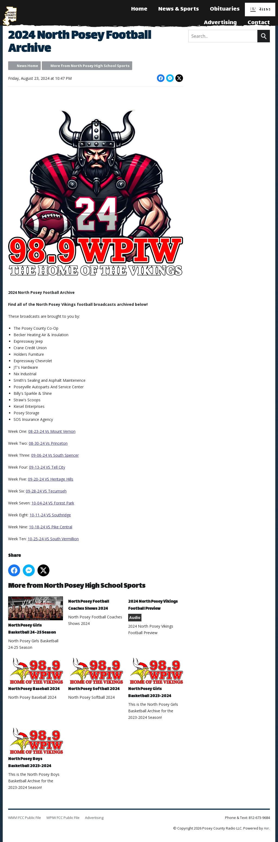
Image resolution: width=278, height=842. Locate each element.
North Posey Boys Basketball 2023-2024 (35, 749)
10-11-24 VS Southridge (50, 514)
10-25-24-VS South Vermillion (53, 538)
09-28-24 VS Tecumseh (46, 491)
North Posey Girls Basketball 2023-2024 (155, 679)
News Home (27, 65)
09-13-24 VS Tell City (47, 467)
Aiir (266, 828)
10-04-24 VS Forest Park (52, 503)
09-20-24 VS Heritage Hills (50, 479)
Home (139, 9)
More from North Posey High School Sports (89, 65)
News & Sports (178, 9)
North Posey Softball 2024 (95, 675)
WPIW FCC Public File (63, 817)
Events (260, 9)
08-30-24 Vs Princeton (48, 443)
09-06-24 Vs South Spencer (55, 455)
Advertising (220, 23)
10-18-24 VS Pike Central (50, 526)
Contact (259, 23)
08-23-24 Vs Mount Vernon (51, 431)
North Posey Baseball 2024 (35, 675)
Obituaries (225, 9)
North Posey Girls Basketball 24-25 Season (35, 616)
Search (263, 36)
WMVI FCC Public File (24, 817)
